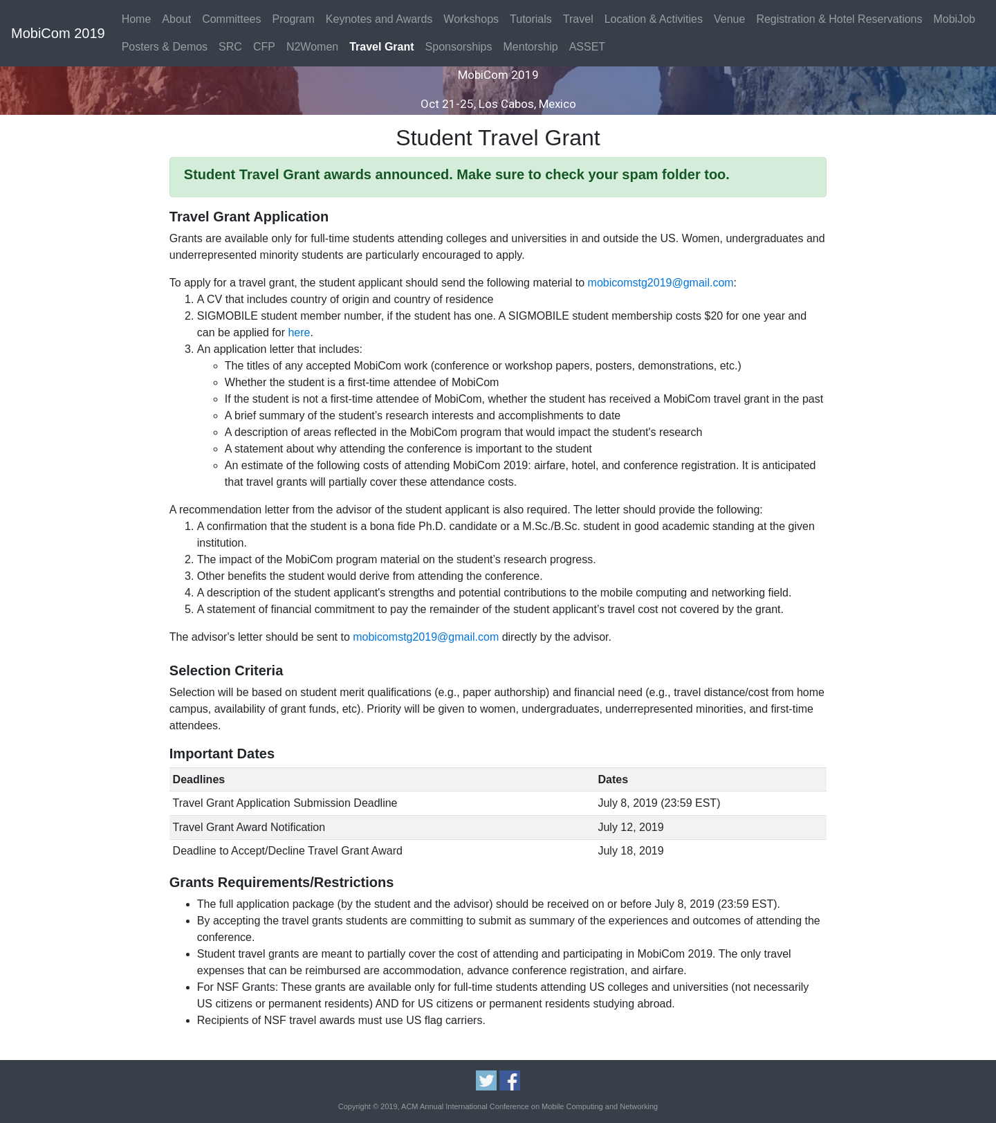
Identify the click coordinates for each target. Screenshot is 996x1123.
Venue (729, 19)
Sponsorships (458, 47)
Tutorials (531, 19)
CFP (264, 47)
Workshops (471, 19)
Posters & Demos (165, 47)
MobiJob (954, 19)
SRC (230, 47)
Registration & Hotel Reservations (839, 19)
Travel (578, 19)
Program (293, 19)
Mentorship (531, 47)
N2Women (312, 47)
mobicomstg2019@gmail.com (661, 283)
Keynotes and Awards (379, 19)
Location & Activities (654, 19)
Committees (231, 19)
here (299, 332)
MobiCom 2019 (58, 33)
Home (136, 19)
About (176, 19)
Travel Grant (381, 47)
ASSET (587, 47)
